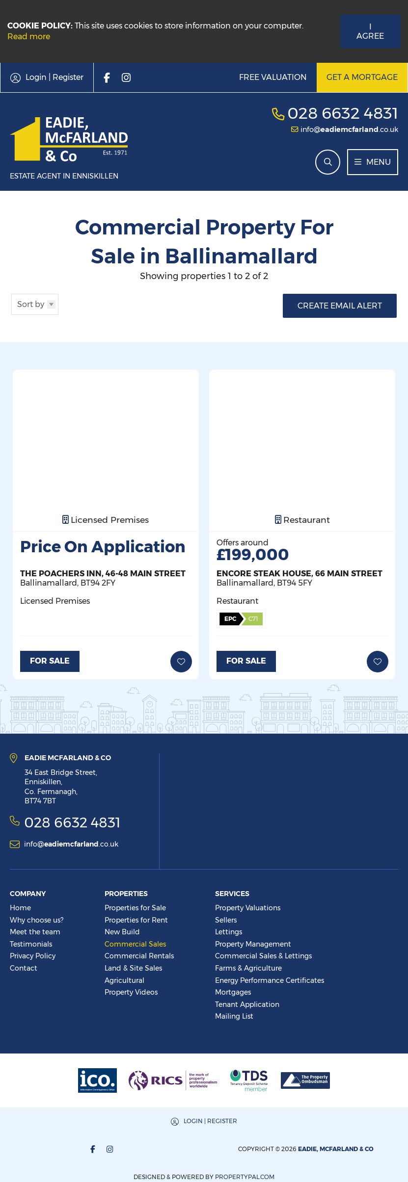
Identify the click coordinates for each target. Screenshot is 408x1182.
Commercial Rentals (139, 955)
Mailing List (234, 1016)
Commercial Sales (135, 943)
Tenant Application (247, 1004)
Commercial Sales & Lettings (263, 955)
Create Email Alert (340, 305)
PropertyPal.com (347, 1148)
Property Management (253, 943)
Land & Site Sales (133, 967)
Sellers (226, 919)
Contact (23, 967)
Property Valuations (247, 907)
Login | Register (108, 1120)
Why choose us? (36, 919)
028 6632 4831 (342, 113)
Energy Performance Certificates (269, 980)
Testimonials (31, 943)
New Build (122, 931)
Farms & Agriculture (248, 967)
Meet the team (35, 931)
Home (20, 907)
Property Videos (131, 992)
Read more (28, 36)
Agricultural (124, 980)
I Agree (370, 31)
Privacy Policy (32, 955)
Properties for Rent (136, 919)
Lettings (228, 931)
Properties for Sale (135, 907)
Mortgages (233, 992)
